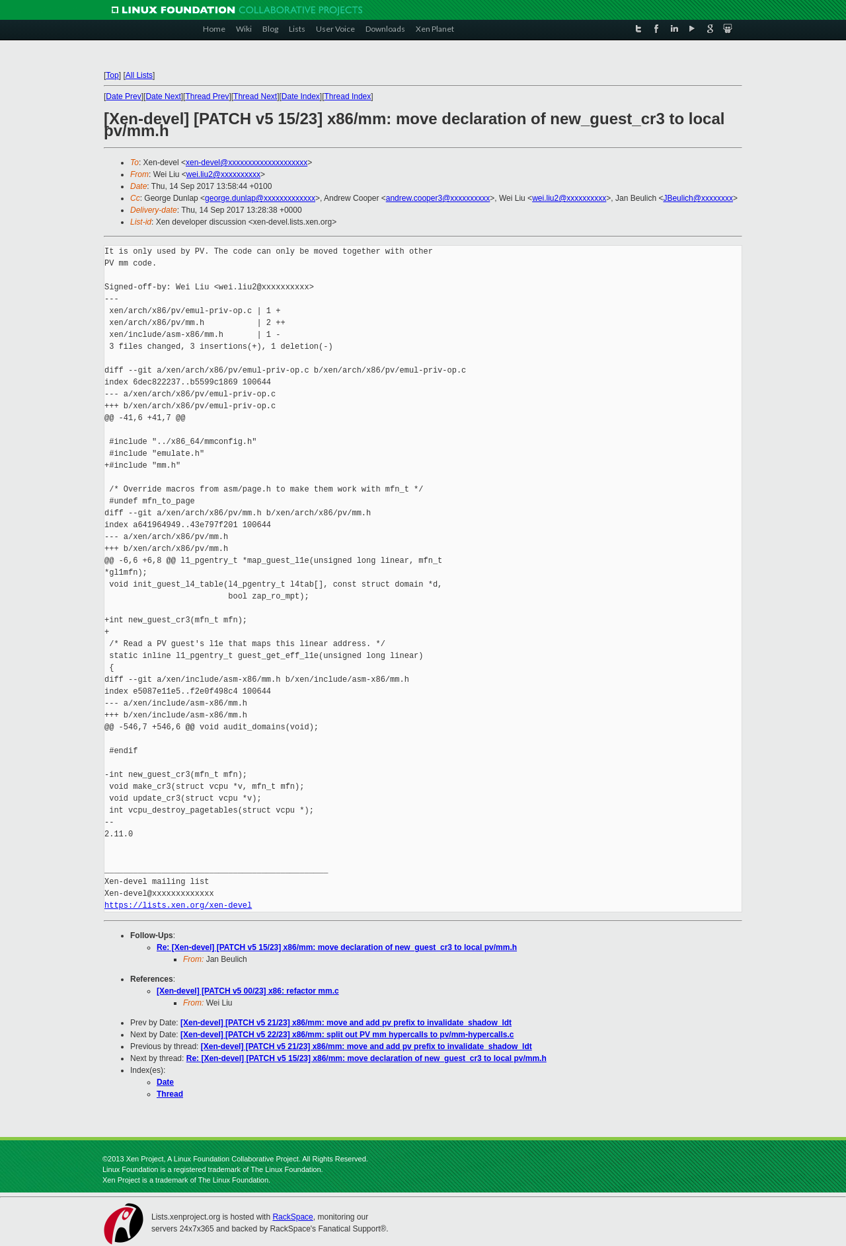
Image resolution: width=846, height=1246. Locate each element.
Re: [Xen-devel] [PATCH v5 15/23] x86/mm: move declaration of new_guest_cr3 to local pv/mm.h (337, 947)
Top (112, 75)
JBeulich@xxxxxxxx (698, 198)
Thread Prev (207, 96)
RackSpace (292, 1217)
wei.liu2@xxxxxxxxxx (223, 174)
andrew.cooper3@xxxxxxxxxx (438, 198)
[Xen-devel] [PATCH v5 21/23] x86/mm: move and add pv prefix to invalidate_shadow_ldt (346, 1022)
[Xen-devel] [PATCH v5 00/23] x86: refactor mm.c (248, 991)
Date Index (301, 96)
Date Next (162, 96)
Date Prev (123, 96)
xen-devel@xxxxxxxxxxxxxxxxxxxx (246, 162)
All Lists (139, 75)
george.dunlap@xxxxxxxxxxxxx (260, 198)
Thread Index (348, 96)
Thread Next (255, 96)
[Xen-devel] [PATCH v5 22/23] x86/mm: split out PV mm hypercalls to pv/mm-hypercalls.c (347, 1034)
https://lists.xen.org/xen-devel (178, 905)
